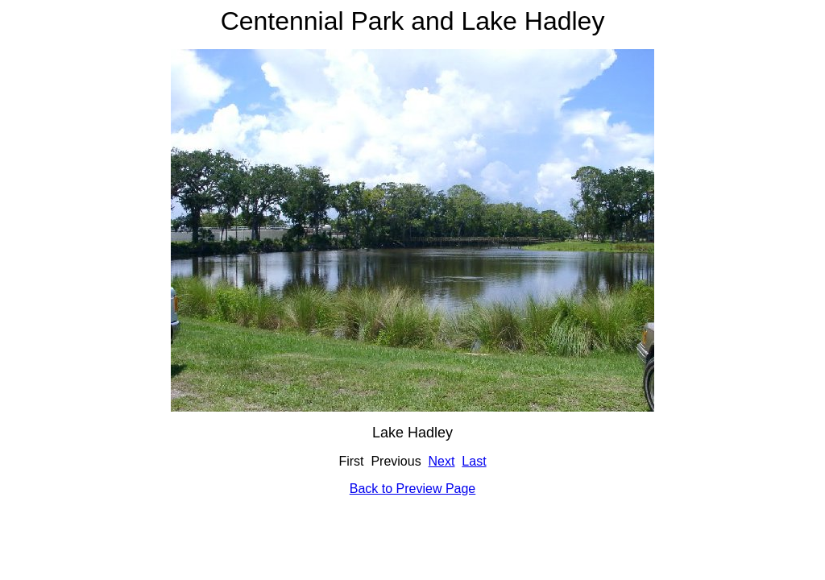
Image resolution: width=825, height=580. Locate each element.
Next (442, 461)
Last (474, 461)
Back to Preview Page (413, 488)
